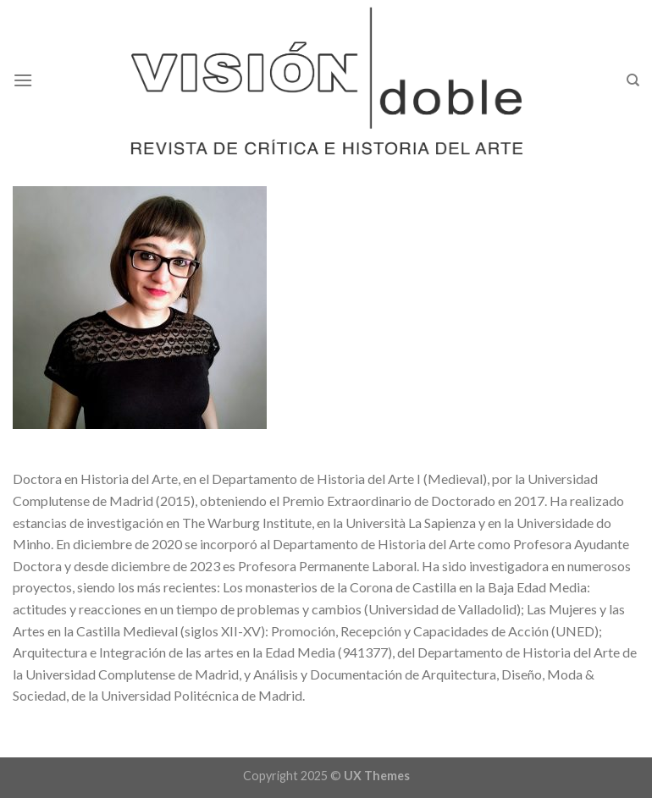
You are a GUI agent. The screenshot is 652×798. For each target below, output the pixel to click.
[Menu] (23, 80)
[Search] (633, 80)
